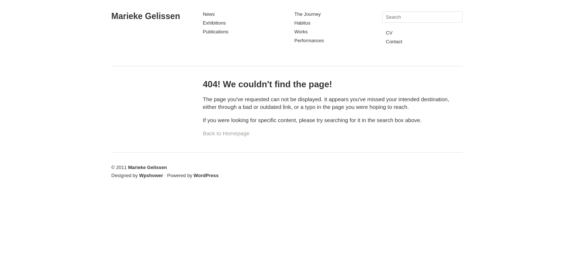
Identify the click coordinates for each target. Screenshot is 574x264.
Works (301, 31)
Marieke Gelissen (145, 16)
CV (389, 33)
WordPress (206, 175)
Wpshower (151, 175)
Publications (215, 31)
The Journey (307, 14)
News (209, 14)
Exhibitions (214, 23)
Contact (394, 41)
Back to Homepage (226, 133)
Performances (309, 40)
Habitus (302, 23)
